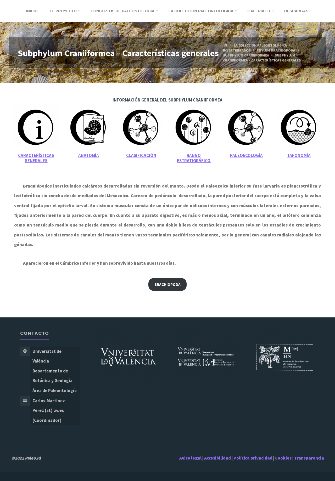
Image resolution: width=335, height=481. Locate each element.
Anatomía (88, 155)
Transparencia (309, 458)
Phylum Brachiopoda (275, 50)
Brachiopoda (167, 284)
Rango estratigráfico (193, 158)
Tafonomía (299, 155)
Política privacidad (253, 458)
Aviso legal (190, 458)
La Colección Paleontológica (260, 45)
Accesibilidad (217, 458)
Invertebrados (237, 50)
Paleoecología (246, 155)
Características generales (36, 158)
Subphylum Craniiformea (246, 55)
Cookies (283, 458)
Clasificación (141, 155)
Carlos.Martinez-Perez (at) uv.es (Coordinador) (49, 410)
